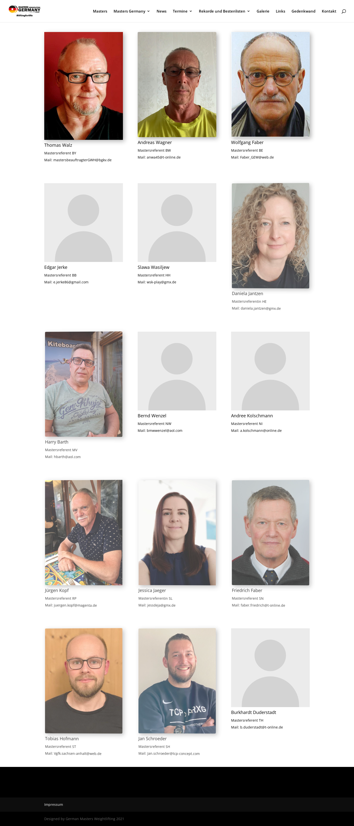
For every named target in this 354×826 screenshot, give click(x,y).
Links (280, 11)
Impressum (53, 804)
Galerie (263, 11)
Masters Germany (129, 11)
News (161, 11)
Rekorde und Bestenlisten (222, 11)
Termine (180, 11)
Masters (100, 11)
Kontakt (329, 11)
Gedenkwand (303, 11)
